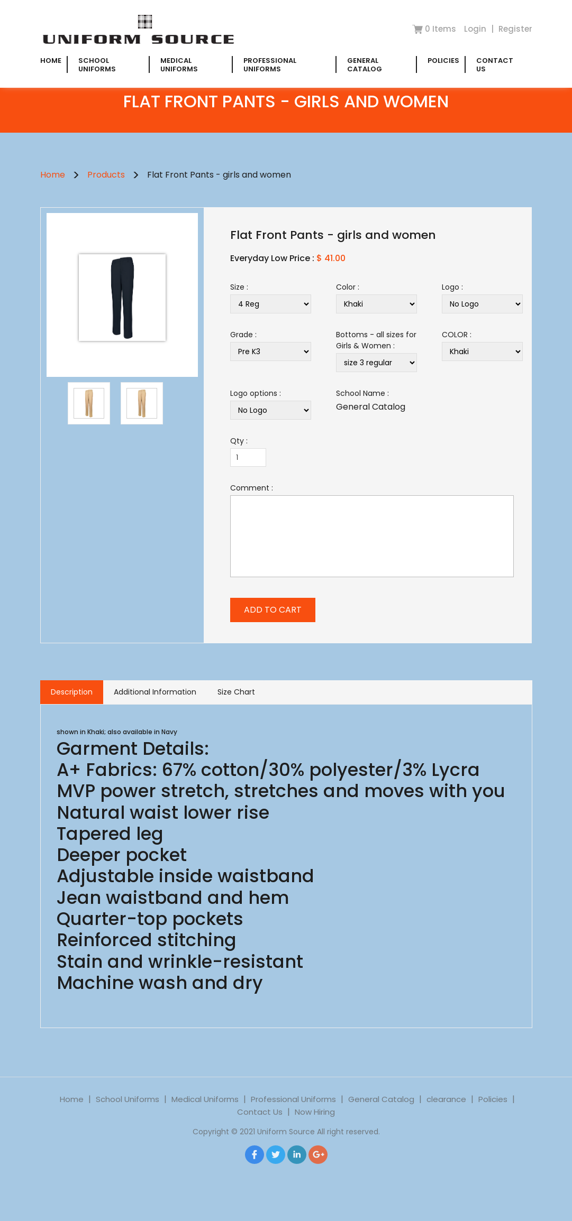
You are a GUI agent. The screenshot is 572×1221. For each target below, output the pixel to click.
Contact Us (494, 65)
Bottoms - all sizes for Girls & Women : (376, 340)
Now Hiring (315, 1119)
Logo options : (255, 393)
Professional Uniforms (269, 65)
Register (515, 28)
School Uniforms (97, 65)
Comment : (251, 488)
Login (476, 28)
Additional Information (155, 692)
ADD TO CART (273, 610)
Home (50, 61)
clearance (446, 1107)
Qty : (239, 441)
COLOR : (456, 334)
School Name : (362, 393)
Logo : (452, 287)
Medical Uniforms (179, 65)
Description (72, 692)
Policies (443, 61)
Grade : (243, 334)
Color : (347, 287)
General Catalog (364, 65)
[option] (122, 297)
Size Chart (236, 692)
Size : (239, 287)
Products (106, 175)
